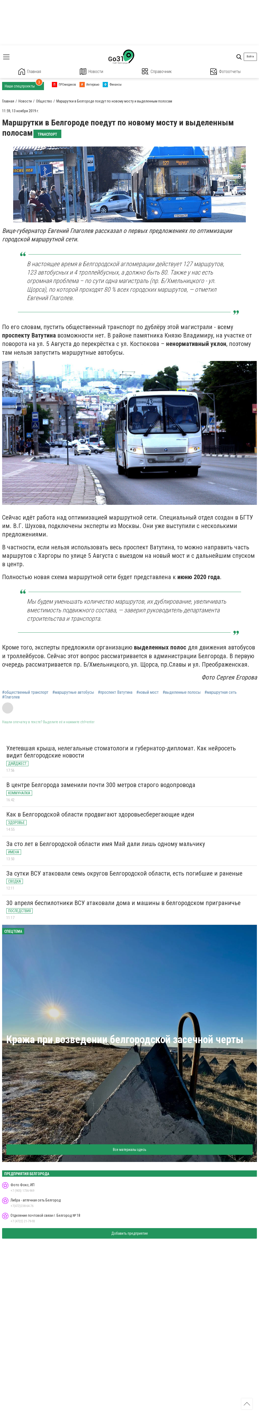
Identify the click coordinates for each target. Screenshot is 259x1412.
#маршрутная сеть (221, 692)
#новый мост (147, 692)
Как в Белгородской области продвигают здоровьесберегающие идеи (100, 814)
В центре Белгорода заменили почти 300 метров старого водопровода (100, 785)
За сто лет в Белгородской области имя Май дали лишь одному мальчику (105, 844)
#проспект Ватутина (115, 692)
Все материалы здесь (129, 1149)
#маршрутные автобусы (73, 692)
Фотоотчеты (225, 71)
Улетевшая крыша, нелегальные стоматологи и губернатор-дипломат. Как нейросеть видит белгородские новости (121, 752)
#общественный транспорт (25, 692)
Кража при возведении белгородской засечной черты (124, 1039)
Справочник (157, 71)
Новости (91, 71)
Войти (250, 56)
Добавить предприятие (129, 1233)
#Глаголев (11, 697)
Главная (29, 71)
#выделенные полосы (182, 692)
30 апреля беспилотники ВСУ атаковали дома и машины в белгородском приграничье (123, 903)
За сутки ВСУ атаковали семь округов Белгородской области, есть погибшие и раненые (124, 873)
